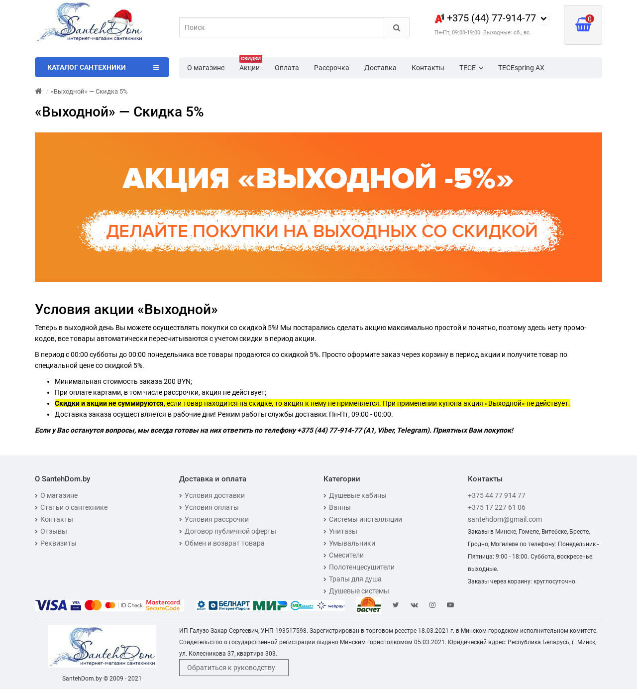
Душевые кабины (355, 495)
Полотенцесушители (359, 567)
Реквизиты (56, 543)
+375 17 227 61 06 (497, 507)
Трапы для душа (352, 579)
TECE (471, 68)
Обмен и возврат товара (222, 543)
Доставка (380, 68)
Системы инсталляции (362, 519)
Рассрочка (331, 68)
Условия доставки (212, 495)
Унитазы (340, 531)
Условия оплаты (209, 507)
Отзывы (51, 531)
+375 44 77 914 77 (497, 495)
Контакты (428, 68)
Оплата (287, 68)
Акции (250, 65)
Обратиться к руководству (231, 668)
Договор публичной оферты (227, 531)
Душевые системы (356, 591)
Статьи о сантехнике (71, 507)
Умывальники (349, 543)
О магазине (205, 68)
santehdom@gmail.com (505, 519)
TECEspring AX (521, 68)
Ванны (337, 507)
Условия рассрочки (214, 519)
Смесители (343, 555)
